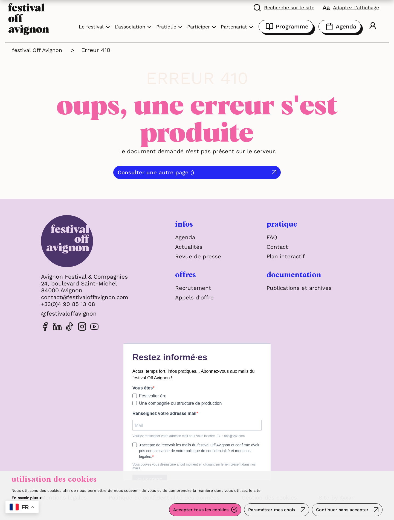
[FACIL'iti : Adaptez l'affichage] (351, 7)
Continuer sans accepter (342, 510)
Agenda (339, 26)
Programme (285, 26)
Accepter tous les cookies (199, 510)
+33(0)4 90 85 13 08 (68, 304)
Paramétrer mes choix (270, 510)
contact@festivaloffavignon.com (86, 297)
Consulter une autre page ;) (188, 172)
